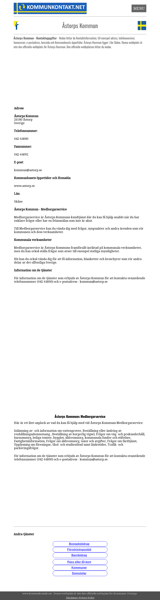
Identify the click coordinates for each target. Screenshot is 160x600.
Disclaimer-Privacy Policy (80, 597)
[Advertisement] (80, 75)
